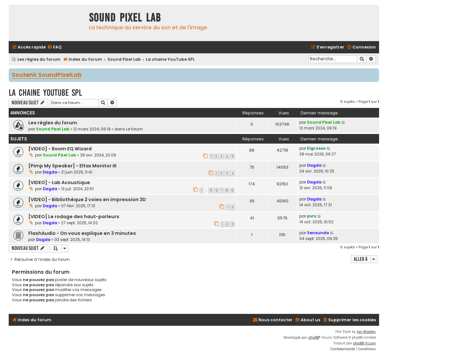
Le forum (134, 129)
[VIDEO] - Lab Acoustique (59, 182)
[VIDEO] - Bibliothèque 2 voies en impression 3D (87, 199)
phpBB (313, 337)
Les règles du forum (52, 123)
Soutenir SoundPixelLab (47, 75)
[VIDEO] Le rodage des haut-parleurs (73, 216)
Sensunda (318, 232)
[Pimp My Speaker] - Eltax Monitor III (72, 166)
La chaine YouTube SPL (45, 93)
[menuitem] (54, 47)
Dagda (50, 172)
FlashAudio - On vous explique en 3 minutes (82, 233)
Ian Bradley (366, 331)
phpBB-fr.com (364, 343)
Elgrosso (316, 148)
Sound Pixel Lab (52, 129)
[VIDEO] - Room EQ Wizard (60, 149)
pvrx (311, 216)
